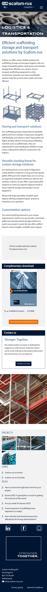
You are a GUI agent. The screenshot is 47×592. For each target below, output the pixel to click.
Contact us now (23, 364)
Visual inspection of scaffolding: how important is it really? (20, 510)
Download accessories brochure (23, 322)
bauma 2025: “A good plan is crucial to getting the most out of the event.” (24, 497)
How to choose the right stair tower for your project (23, 489)
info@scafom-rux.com (12, 582)
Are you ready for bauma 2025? (18, 504)
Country (28, 7)
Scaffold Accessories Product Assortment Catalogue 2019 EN (16, 311)
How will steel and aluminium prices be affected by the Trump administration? (21, 518)
